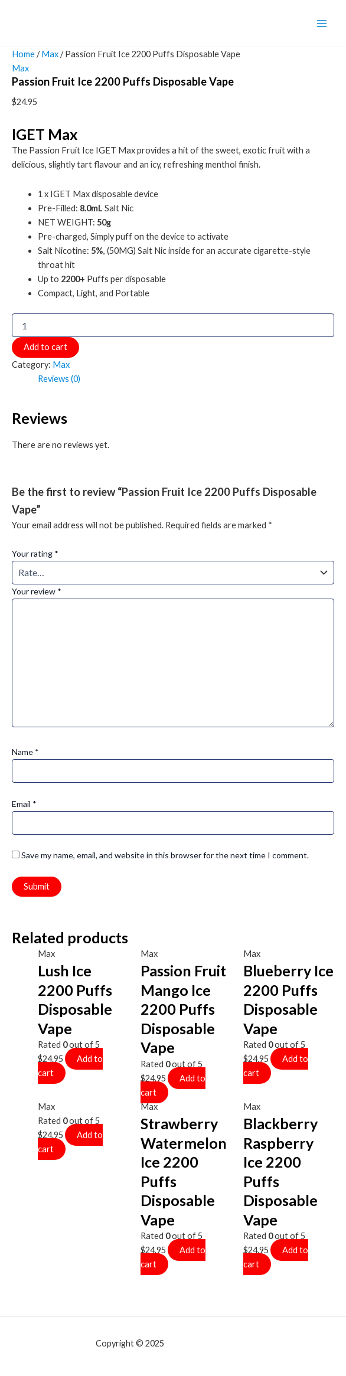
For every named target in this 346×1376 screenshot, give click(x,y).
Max (49, 54)
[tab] (59, 379)
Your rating (35, 553)
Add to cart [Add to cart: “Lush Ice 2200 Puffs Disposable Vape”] (70, 1066)
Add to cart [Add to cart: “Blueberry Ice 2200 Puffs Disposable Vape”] (275, 1066)
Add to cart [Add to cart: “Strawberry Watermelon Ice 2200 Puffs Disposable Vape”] (173, 1257)
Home (23, 54)
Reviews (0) (59, 379)
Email (24, 804)
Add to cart (45, 347)
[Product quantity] (173, 325)
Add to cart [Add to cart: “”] (70, 1142)
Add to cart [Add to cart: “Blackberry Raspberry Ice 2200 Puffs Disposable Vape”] (275, 1257)
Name (25, 752)
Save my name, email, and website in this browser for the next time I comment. (165, 855)
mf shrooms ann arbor (208, 1343)
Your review (36, 591)
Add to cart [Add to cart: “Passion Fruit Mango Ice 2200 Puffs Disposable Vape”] (173, 1085)
